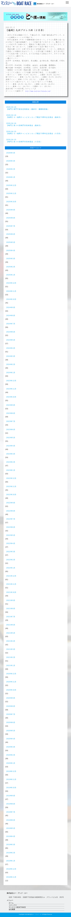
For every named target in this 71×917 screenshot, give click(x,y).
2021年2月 (10, 657)
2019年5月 (10, 828)
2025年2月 (10, 267)
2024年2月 (10, 364)
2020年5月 (10, 730)
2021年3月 (10, 649)
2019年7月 (10, 812)
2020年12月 (11, 674)
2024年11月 (11, 291)
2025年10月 (11, 201)
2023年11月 (11, 389)
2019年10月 (11, 787)
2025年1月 (10, 275)
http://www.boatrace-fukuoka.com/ (38, 91)
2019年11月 (11, 779)
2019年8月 (10, 804)
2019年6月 (10, 820)
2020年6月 (10, 722)
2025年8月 (10, 218)
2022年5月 (10, 535)
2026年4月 (10, 153)
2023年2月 (10, 462)
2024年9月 (10, 307)
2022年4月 (10, 543)
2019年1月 (10, 861)
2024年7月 (10, 324)
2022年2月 (10, 560)
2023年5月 (10, 437)
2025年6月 (10, 234)
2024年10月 (11, 299)
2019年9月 (10, 796)
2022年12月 (11, 478)
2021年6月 (10, 625)
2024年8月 (10, 315)
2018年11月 (11, 877)
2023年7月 (10, 421)
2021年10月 (11, 592)
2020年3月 (10, 747)
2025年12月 (11, 185)
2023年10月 (11, 397)
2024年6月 (10, 332)
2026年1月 (10, 177)
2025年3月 (10, 258)
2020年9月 (10, 698)
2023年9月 (10, 405)
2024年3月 (10, 356)
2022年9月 (10, 503)
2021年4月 (10, 641)
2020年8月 (10, 706)
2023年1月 (10, 470)
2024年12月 (11, 283)
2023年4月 (10, 446)
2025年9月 (10, 210)
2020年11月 (11, 682)
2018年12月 (11, 869)
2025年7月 (10, 226)
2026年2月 (10, 169)
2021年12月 (11, 576)
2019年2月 (10, 853)
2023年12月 (11, 381)
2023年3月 (10, 454)
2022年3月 (10, 551)
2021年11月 (11, 584)
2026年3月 (10, 161)
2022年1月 (10, 568)
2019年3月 (10, 844)
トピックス (13, 905)
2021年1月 (10, 665)
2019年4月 (10, 836)
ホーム (11, 903)
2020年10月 (11, 690)
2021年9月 (10, 600)
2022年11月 (11, 486)
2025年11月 (11, 193)
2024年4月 (10, 348)
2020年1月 (10, 763)
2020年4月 (10, 739)
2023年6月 (10, 429)
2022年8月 (10, 511)
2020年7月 (10, 714)
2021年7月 (10, 616)
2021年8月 (10, 608)
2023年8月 (10, 413)
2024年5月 (10, 340)
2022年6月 (10, 527)
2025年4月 (10, 250)
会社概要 (12, 909)
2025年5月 (10, 242)
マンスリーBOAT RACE (17, 907)
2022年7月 (10, 519)
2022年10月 (11, 494)
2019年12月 (11, 771)
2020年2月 (10, 755)
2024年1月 (10, 372)
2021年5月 (10, 633)
